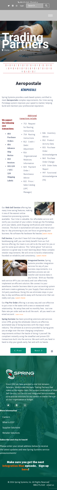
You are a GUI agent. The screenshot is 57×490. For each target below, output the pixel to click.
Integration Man (13, 466)
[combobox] (34, 5)
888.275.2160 (24, 2)
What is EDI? (8, 422)
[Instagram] (16, 6)
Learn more (47, 233)
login (22, 6)
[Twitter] (9, 6)
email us (35, 2)
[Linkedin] (12, 6)
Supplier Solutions (11, 427)
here (25, 469)
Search (44, 6)
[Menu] (50, 15)
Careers (6, 417)
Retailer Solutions (11, 433)
